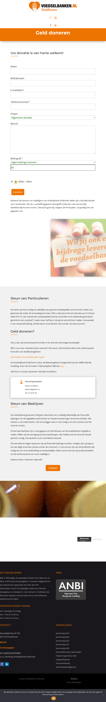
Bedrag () (17, 158)
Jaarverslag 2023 (62, 637)
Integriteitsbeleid (63, 659)
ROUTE (3, 642)
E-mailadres (17, 90)
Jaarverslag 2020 (62, 648)
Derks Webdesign (74, 682)
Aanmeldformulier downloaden (68, 652)
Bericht (14, 123)
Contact (52, 468)
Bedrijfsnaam (17, 78)
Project (14, 113)
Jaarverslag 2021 (62, 644)
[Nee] (103, 695)
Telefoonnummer (20, 101)
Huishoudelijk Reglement (66, 667)
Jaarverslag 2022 (62, 641)
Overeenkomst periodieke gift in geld (27, 357)
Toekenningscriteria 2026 (66, 656)
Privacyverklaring (63, 663)
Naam (14, 66)
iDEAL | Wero (21, 181)
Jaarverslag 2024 (62, 633)
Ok (54, 698)
